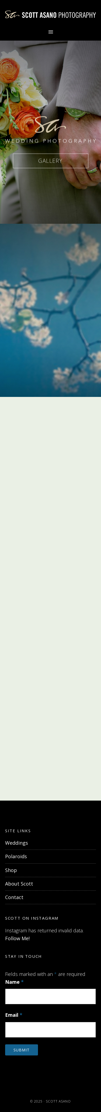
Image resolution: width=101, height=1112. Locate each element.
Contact (14, 897)
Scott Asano (58, 1101)
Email (13, 1015)
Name (14, 982)
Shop (11, 870)
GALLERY (50, 161)
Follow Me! (17, 938)
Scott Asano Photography (50, 14)
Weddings (16, 843)
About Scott (19, 883)
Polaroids (16, 856)
